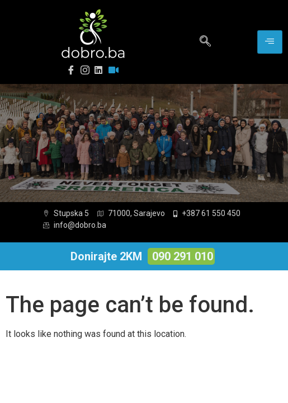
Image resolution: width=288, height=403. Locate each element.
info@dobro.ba (74, 225)
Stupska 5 (66, 213)
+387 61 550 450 (206, 213)
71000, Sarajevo (131, 213)
